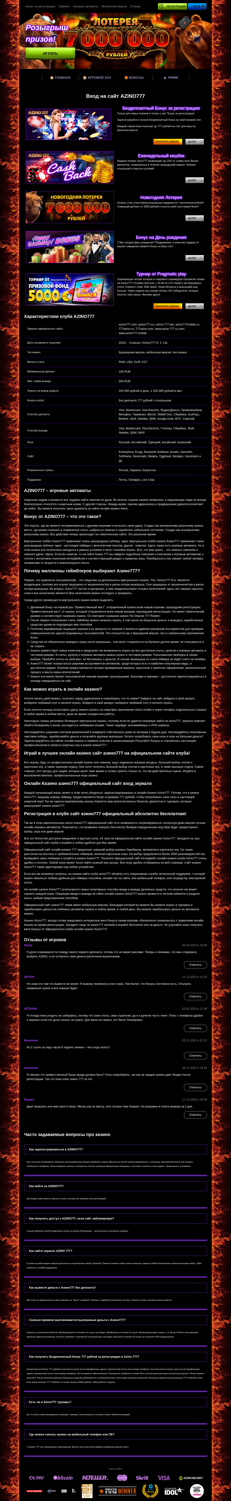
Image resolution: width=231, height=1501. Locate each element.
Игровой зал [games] (97, 77)
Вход (196, 6)
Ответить (195, 964)
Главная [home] (60, 77)
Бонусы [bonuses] (134, 77)
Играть (50, 53)
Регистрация (176, 6)
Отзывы (135, 6)
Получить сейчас (168, 141)
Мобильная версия (114, 6)
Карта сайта (115, 1468)
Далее (192, 141)
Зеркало (64, 6)
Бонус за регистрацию (41, 6)
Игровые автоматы (85, 6)
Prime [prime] (170, 77)
